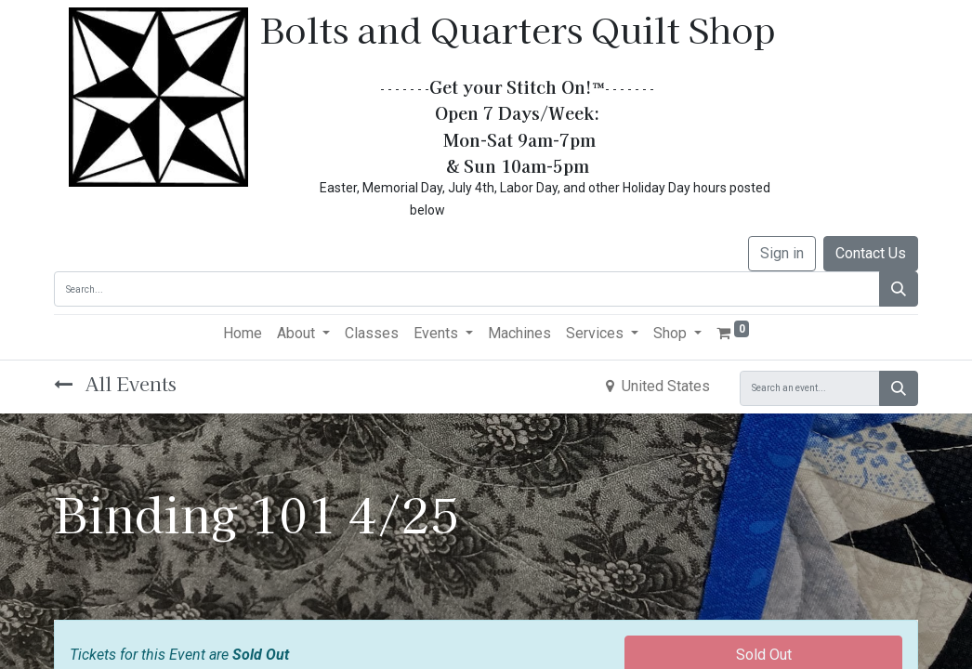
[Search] (898, 289)
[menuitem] (242, 333)
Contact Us (870, 253)
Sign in (782, 253)
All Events (115, 383)
